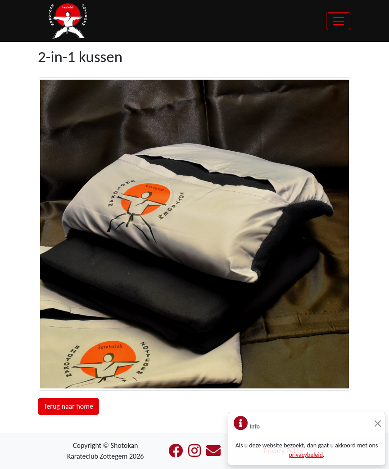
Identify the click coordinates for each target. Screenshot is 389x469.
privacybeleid (306, 455)
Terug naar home (68, 406)
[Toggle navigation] (338, 21)
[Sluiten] (377, 423)
